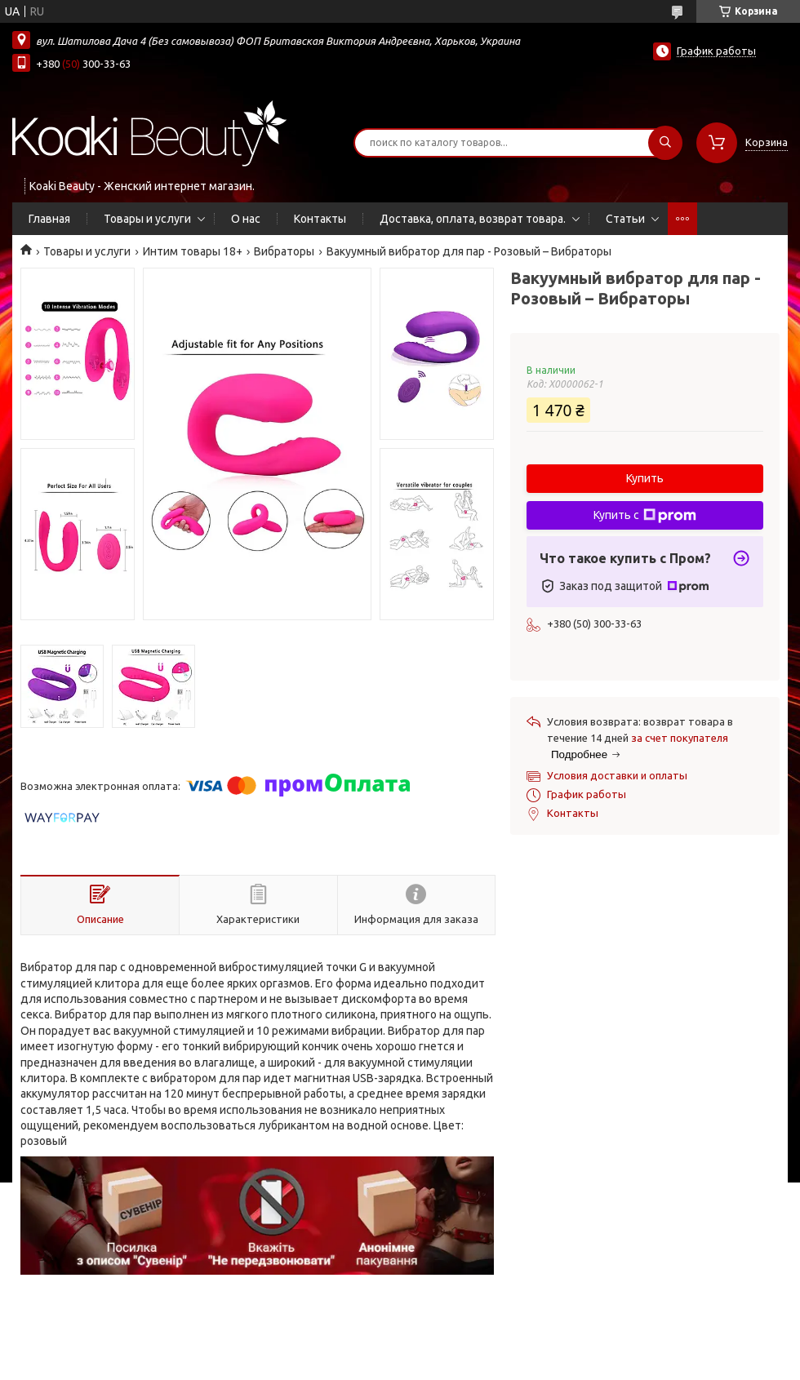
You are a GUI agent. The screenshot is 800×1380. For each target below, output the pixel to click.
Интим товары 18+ (192, 251)
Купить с (644, 515)
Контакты (320, 218)
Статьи (625, 218)
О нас (245, 218)
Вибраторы (284, 251)
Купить (645, 478)
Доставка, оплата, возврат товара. (473, 218)
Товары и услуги (147, 218)
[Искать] (665, 143)
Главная (49, 218)
